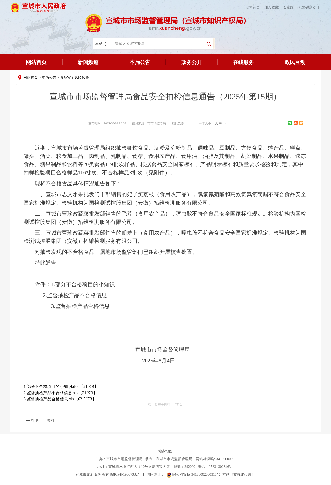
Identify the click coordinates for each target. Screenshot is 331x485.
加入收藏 (273, 7)
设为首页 (254, 7)
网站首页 (36, 62)
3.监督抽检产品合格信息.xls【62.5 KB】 (60, 399)
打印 (34, 420)
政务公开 (191, 62)
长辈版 (290, 7)
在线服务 (243, 62)
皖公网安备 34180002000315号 (193, 474)
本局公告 (140, 62)
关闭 (50, 420)
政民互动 (295, 62)
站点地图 (165, 451)
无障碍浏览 (309, 7)
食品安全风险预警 (74, 77)
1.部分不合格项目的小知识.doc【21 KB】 (61, 386)
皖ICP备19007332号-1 (127, 474)
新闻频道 (88, 62)
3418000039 (225, 459)
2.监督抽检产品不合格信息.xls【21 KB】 (60, 393)
